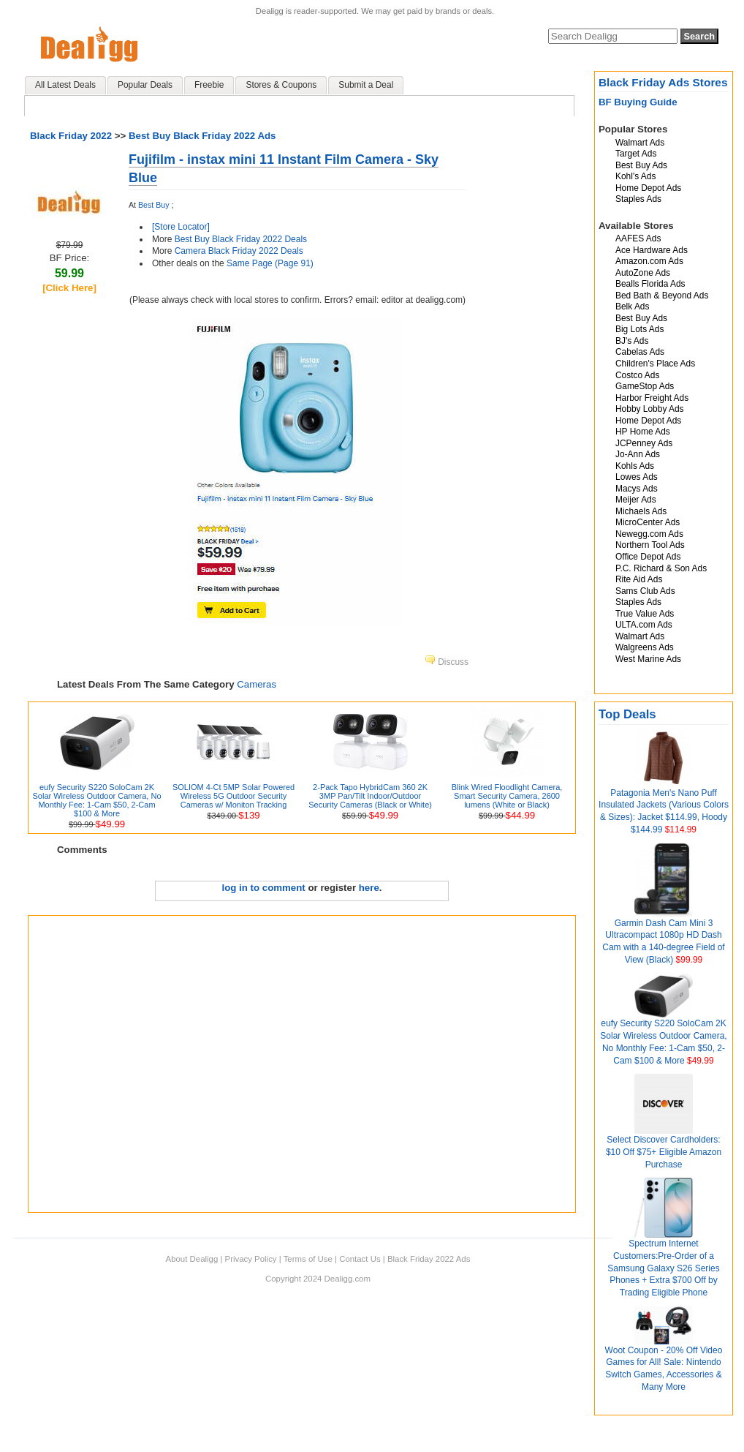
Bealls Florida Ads (650, 284)
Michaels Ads (641, 511)
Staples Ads (638, 199)
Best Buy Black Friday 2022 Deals (241, 239)
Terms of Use (308, 1258)
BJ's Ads (631, 341)
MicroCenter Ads (647, 522)
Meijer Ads (635, 499)
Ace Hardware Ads (651, 250)
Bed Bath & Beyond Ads (661, 295)
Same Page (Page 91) (270, 263)
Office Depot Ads (647, 557)
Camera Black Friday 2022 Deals (239, 251)
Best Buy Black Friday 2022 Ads (202, 135)
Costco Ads (637, 375)
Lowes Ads (636, 477)
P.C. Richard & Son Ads (661, 568)
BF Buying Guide (638, 102)
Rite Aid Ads (638, 579)
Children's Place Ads (655, 363)
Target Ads (635, 153)
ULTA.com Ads (643, 625)
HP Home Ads (642, 431)
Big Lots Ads (639, 329)
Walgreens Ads (644, 647)
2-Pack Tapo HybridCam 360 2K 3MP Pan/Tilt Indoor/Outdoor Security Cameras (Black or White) (370, 796)
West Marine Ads (648, 659)
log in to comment (263, 887)
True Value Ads (644, 614)
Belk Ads (632, 306)
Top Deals (627, 714)
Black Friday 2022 (71, 135)
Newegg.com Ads (649, 534)
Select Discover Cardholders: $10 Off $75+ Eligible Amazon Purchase (663, 1152)
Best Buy (153, 204)
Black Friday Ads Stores (663, 82)
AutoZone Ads (642, 273)
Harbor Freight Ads (651, 398)
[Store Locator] (181, 227)
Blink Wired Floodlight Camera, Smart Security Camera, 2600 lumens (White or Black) (507, 796)
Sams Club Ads (645, 591)
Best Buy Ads (641, 165)
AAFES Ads (638, 238)
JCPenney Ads (643, 443)
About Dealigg (192, 1258)
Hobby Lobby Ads (649, 409)
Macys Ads (636, 489)
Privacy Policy (251, 1258)
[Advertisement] (148, 1064)
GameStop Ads (644, 386)
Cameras (256, 684)
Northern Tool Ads (650, 545)
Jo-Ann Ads (637, 454)
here (369, 887)
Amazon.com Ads (649, 261)
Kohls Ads (634, 466)
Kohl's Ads (635, 176)
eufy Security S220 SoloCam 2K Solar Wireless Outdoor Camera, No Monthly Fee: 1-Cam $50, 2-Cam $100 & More (96, 800)
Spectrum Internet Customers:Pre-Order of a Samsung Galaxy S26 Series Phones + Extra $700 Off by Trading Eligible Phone (663, 1268)
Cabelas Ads (639, 352)
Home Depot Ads (648, 188)
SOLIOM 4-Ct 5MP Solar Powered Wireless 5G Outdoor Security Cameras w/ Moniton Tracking (233, 796)
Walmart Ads (639, 143)
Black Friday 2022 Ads (429, 1258)
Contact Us (359, 1258)
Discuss (446, 662)
